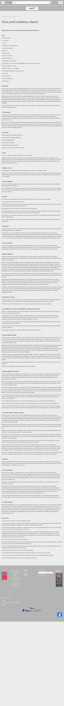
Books (15, 575)
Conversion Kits (15, 577)
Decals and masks (15, 579)
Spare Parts (15, 586)
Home (2, 16)
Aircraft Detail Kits (15, 571)
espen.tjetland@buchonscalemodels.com (11, 602)
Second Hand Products (15, 584)
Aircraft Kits (15, 573)
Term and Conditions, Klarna (14, 16)
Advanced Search (42, 575)
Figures (15, 582)
